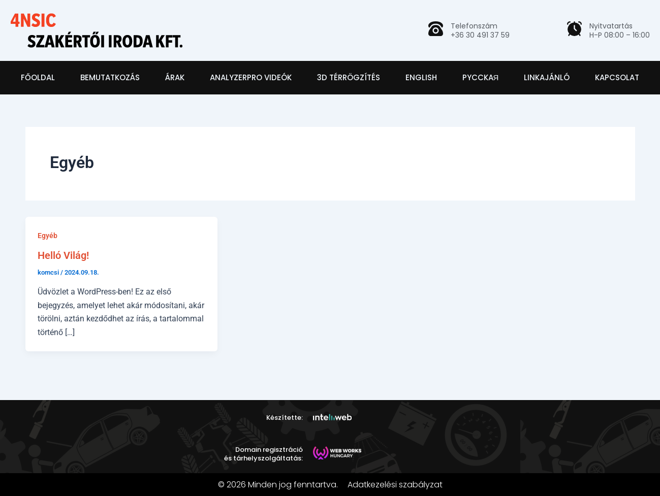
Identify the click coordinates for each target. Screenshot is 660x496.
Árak (174, 77)
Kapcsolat (617, 77)
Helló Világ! (63, 255)
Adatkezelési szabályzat (395, 484)
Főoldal (38, 77)
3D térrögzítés (348, 77)
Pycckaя (480, 77)
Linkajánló (547, 77)
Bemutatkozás (110, 77)
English (421, 77)
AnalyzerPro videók (251, 77)
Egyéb (47, 236)
